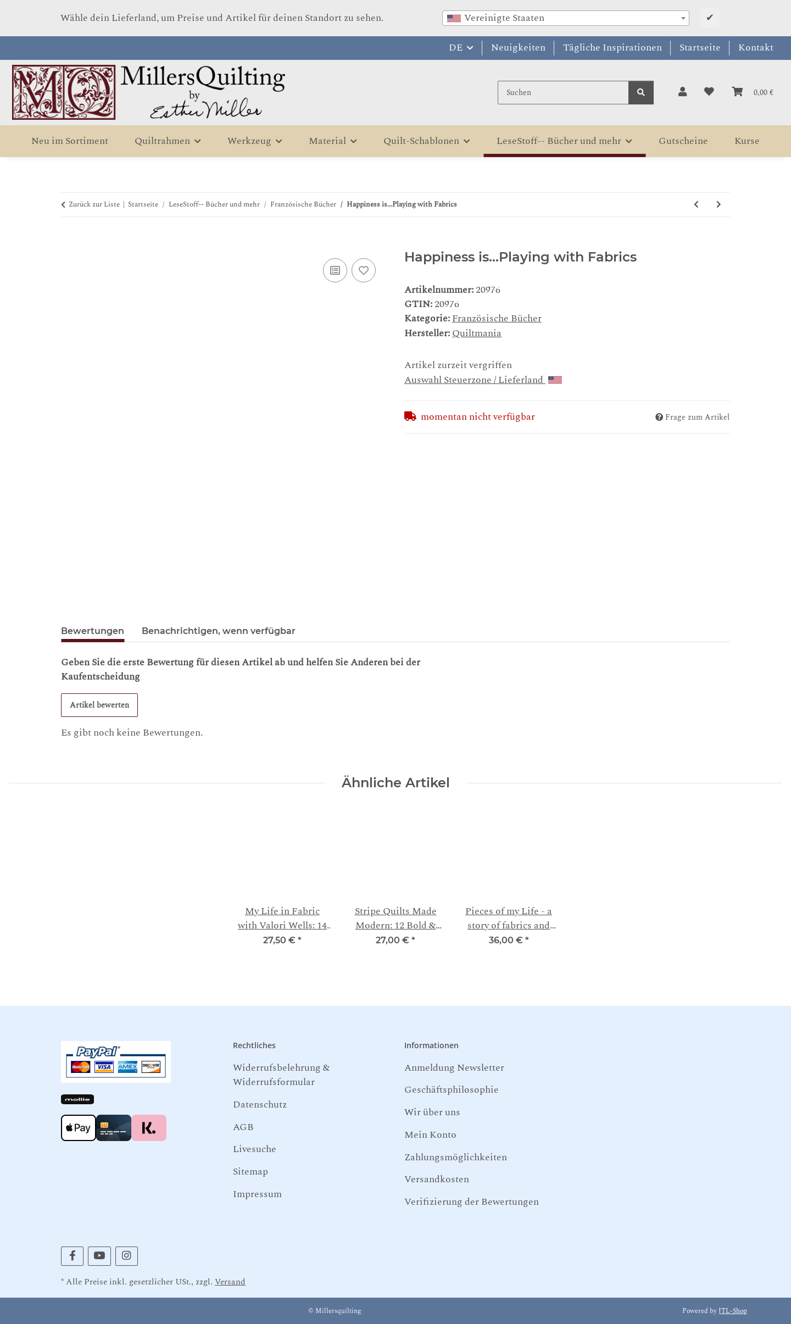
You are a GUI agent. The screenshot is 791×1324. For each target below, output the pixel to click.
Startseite (700, 47)
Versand (230, 1282)
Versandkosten (436, 1179)
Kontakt (755, 47)
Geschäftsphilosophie (451, 1089)
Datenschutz (260, 1104)
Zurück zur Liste (94, 204)
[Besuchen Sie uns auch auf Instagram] (126, 1256)
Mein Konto (430, 1134)
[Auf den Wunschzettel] (364, 270)
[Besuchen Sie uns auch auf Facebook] (72, 1256)
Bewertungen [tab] (92, 631)
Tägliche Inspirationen (612, 47)
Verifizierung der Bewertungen (471, 1201)
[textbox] (566, 18)
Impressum (257, 1194)
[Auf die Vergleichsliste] (335, 270)
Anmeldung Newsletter (454, 1067)
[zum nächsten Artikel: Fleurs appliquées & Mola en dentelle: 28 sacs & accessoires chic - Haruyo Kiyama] (719, 204)
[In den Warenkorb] (70, 242)
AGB (243, 1127)
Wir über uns (432, 1112)
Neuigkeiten (518, 47)
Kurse (747, 140)
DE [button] (456, 47)
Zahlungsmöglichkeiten (455, 1157)
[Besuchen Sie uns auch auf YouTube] (99, 1256)
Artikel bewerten (99, 705)
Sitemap (250, 1171)
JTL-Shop (732, 1311)
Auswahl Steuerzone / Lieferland (483, 379)
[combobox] (565, 18)
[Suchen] (563, 92)
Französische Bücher (497, 318)
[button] (682, 92)
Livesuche (254, 1149)
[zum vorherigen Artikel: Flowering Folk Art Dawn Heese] (696, 204)
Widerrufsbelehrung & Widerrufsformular (281, 1074)
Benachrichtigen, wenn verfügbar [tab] (219, 631)
